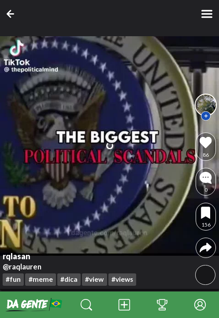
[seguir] (206, 116)
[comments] (205, 182)
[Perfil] (200, 305)
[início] (33, 305)
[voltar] (12, 13)
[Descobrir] (86, 305)
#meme (41, 279)
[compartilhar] (205, 247)
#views (122, 279)
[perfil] (206, 105)
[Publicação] (124, 305)
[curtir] (205, 146)
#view (94, 279)
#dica (69, 279)
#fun (13, 279)
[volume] (205, 275)
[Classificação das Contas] (162, 305)
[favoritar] (205, 217)
